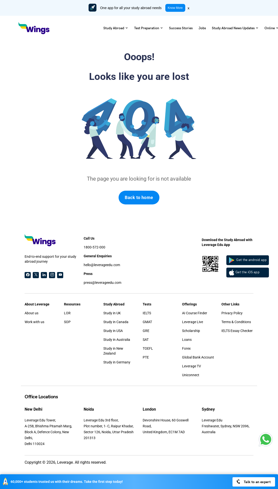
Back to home (139, 197)
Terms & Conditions (236, 322)
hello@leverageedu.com (102, 265)
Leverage (65, 462)
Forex (186, 348)
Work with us (34, 322)
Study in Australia (116, 340)
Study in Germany (116, 362)
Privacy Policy (232, 313)
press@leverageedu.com (102, 283)
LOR (67, 313)
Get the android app (248, 260)
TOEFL (148, 348)
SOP (67, 322)
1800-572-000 (94, 247)
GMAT (147, 322)
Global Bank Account (198, 357)
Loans (187, 340)
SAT (146, 340)
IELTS (147, 313)
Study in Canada (115, 322)
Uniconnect (190, 375)
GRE (146, 331)
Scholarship (191, 331)
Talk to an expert (253, 481)
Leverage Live (192, 322)
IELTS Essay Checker (237, 331)
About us (31, 313)
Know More (175, 8)
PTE (146, 357)
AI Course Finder (194, 313)
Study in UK (112, 313)
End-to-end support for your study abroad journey (50, 259)
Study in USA (113, 331)
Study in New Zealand (113, 350)
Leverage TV (191, 366)
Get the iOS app (244, 272)
